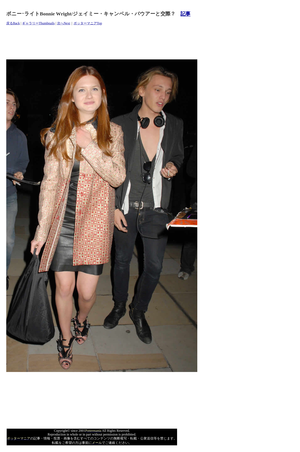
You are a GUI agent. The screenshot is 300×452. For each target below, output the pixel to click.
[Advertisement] (82, 42)
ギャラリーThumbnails (38, 23)
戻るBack (13, 23)
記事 (185, 13)
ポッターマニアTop (88, 23)
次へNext (63, 23)
